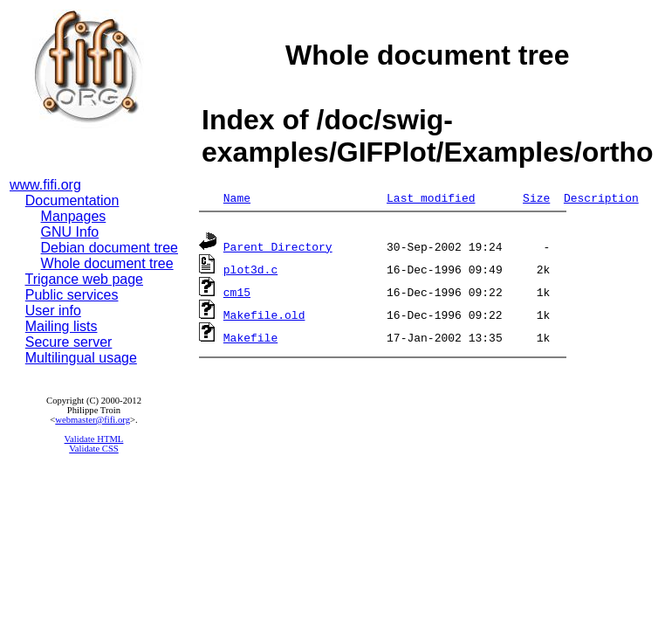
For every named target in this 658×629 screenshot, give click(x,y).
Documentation (72, 200)
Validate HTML (94, 439)
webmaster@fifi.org (92, 420)
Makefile (250, 340)
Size (536, 197)
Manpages (73, 216)
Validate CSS (94, 448)
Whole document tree (107, 263)
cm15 (236, 294)
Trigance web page (84, 279)
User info (53, 310)
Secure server (69, 342)
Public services (72, 294)
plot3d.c (250, 272)
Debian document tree (109, 247)
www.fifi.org (45, 184)
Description (601, 197)
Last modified (431, 197)
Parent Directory (277, 249)
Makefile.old (264, 317)
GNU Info (70, 232)
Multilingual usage (81, 357)
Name (236, 197)
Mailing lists (61, 326)
